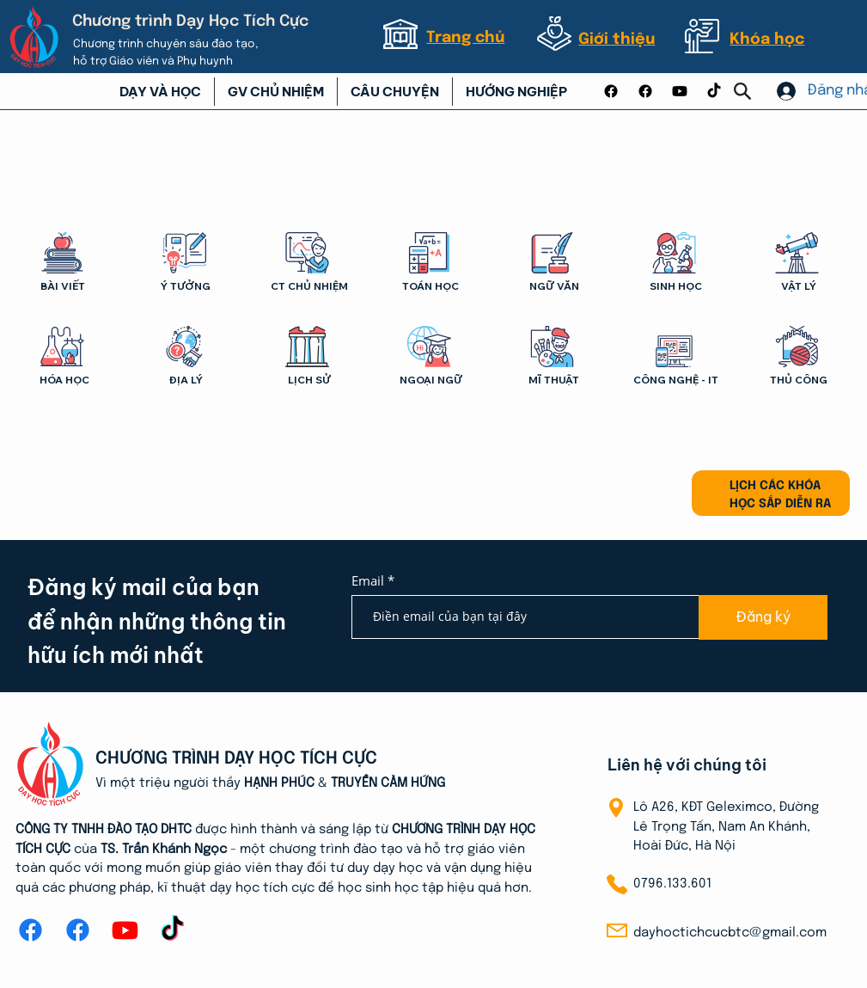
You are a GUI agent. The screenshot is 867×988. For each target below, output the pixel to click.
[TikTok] (714, 91)
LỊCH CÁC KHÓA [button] (775, 486)
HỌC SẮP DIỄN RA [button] (780, 504)
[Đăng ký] (763, 617)
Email (369, 580)
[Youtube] (679, 91)
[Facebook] (611, 91)
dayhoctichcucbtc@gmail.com (730, 933)
